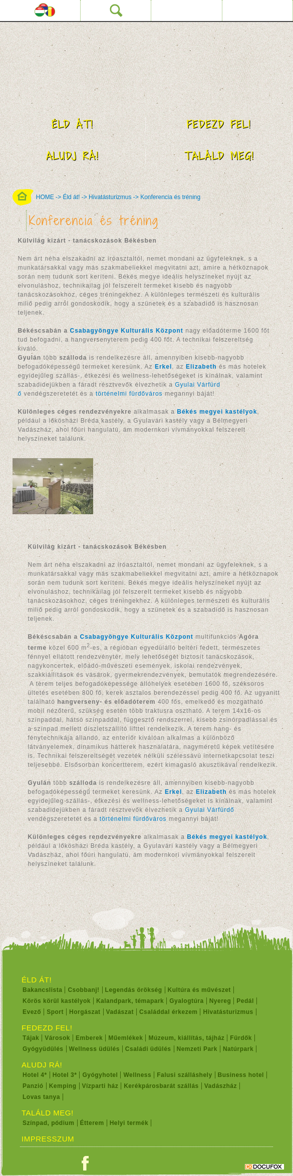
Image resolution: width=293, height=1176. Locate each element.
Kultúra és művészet (199, 989)
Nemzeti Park (197, 1048)
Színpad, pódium (49, 1122)
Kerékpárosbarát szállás (161, 1085)
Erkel (173, 791)
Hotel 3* (65, 1074)
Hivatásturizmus (110, 197)
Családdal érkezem (168, 1011)
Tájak (31, 1037)
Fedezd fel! (219, 124)
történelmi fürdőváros (129, 393)
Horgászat (85, 1011)
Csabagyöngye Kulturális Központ (136, 636)
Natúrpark (238, 1048)
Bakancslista (42, 989)
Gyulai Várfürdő (209, 809)
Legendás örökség (133, 989)
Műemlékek (125, 1037)
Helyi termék (129, 1122)
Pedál (245, 1000)
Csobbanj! (83, 989)
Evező (32, 1011)
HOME (45, 197)
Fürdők (241, 1037)
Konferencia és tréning (170, 197)
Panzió (33, 1085)
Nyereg (220, 1000)
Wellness (137, 1074)
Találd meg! (219, 156)
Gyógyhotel (100, 1074)
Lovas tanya (41, 1096)
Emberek (89, 1037)
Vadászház (220, 1085)
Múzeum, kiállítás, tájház (186, 1037)
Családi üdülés (148, 1048)
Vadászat (120, 1011)
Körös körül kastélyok (57, 1000)
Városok (57, 1037)
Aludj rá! (72, 156)
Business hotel (241, 1074)
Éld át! (72, 124)
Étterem (92, 1122)
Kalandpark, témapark (130, 1000)
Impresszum (48, 1138)
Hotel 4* (35, 1074)
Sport (55, 1011)
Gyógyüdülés (43, 1048)
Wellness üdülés (94, 1048)
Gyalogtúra (186, 1000)
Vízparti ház (100, 1085)
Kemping (63, 1085)
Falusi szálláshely (184, 1074)
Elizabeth (201, 366)
